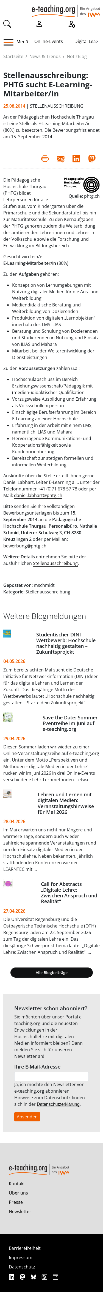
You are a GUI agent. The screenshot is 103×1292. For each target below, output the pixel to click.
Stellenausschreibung (55, 563)
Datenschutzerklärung (58, 1104)
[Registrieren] (71, 24)
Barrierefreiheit (25, 1248)
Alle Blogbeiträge (52, 972)
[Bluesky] (34, 1276)
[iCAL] (55, 1276)
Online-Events (48, 41)
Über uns (18, 1193)
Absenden (27, 1117)
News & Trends (45, 56)
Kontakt (17, 1184)
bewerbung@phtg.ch (24, 546)
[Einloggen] (39, 24)
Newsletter (20, 1211)
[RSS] (45, 1276)
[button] (10, 42)
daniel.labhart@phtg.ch (38, 495)
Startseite (13, 56)
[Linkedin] (12, 1276)
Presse (16, 1202)
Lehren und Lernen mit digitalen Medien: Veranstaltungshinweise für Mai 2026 (66, 803)
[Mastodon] (23, 1276)
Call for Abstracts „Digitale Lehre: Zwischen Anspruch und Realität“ (69, 893)
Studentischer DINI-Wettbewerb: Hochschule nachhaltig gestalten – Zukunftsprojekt (66, 643)
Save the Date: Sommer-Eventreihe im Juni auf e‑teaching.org (71, 723)
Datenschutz (22, 1267)
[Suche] (7, 24)
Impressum (20, 1257)
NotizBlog (77, 56)
